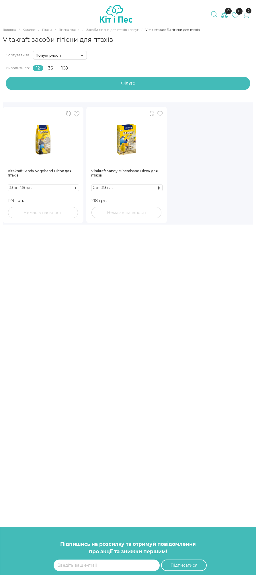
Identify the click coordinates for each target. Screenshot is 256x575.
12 (38, 68)
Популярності (48, 55)
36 (50, 68)
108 (64, 68)
